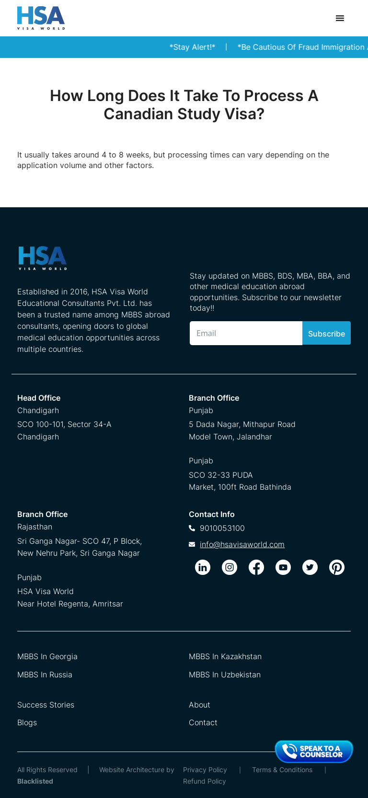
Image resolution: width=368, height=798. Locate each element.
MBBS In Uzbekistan (225, 674)
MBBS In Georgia (47, 656)
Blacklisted (35, 781)
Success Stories (45, 704)
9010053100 (222, 528)
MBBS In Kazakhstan (225, 656)
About (199, 704)
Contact (203, 722)
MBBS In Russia (44, 674)
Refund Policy (204, 781)
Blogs (27, 722)
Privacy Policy (205, 769)
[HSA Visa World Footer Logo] (94, 262)
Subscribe (326, 333)
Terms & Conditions (282, 769)
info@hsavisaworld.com (242, 544)
